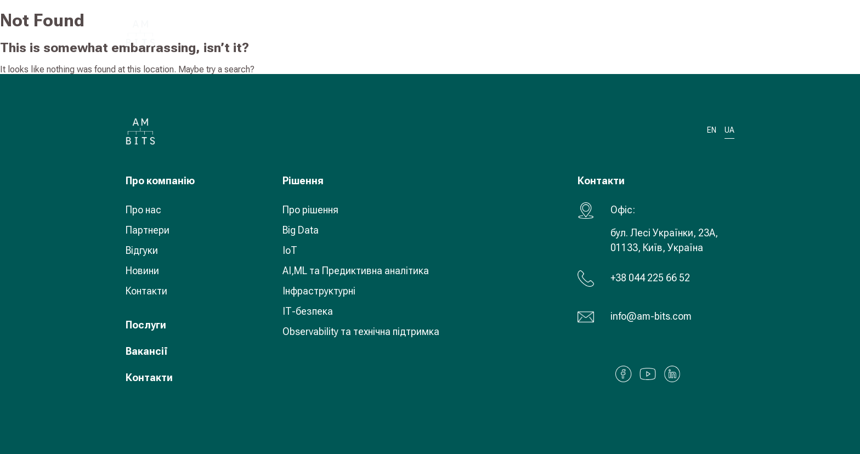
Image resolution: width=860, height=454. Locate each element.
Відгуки (142, 250)
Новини (142, 270)
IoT (289, 250)
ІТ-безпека (307, 311)
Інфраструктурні (318, 291)
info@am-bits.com (651, 316)
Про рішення (310, 209)
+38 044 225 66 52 (650, 277)
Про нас (143, 209)
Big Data (300, 230)
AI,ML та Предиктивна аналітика (355, 270)
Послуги (146, 325)
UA (663, 32)
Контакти (146, 291)
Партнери (147, 230)
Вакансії (147, 351)
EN (711, 130)
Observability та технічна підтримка (360, 331)
